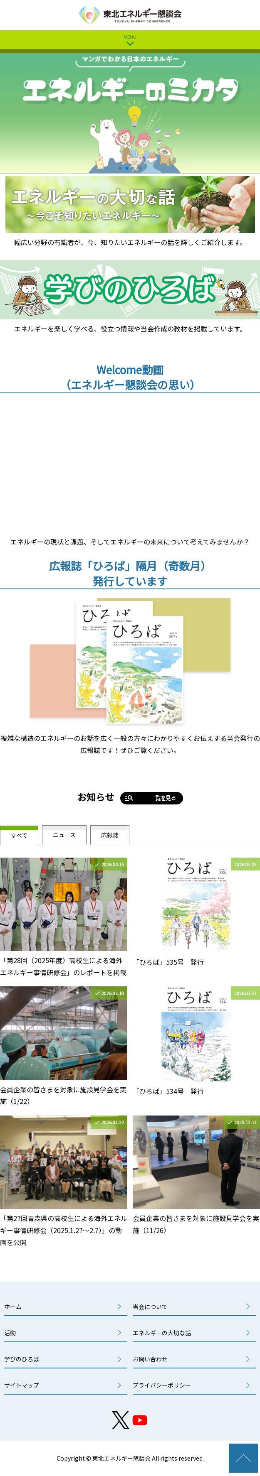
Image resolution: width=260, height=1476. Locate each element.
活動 (10, 1333)
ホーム (13, 1306)
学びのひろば (21, 1359)
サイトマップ (21, 1385)
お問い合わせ (150, 1359)
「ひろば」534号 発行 (168, 1091)
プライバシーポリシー (162, 1385)
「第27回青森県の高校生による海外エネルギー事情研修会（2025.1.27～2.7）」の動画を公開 (63, 1230)
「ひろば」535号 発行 (168, 962)
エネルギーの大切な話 (162, 1333)
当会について (150, 1306)
